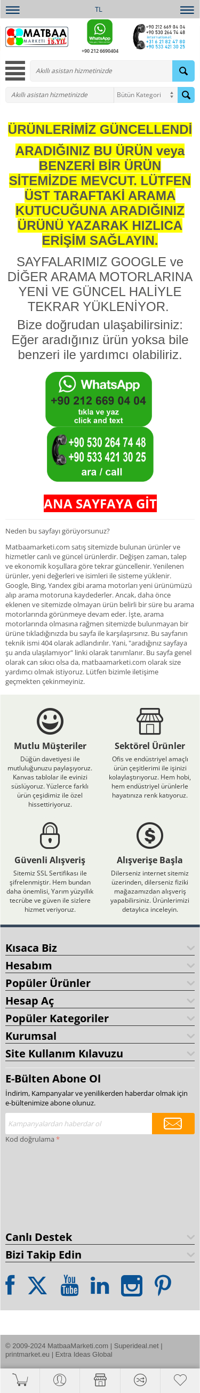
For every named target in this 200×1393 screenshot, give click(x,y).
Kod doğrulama (29, 1139)
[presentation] (49, 1185)
